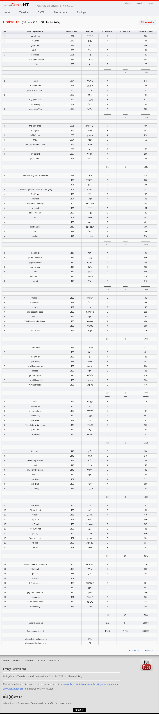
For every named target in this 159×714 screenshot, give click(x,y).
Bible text (147, 22)
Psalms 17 (149, 650)
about (128, 3)
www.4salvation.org (13, 688)
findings (41, 660)
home (6, 660)
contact (150, 3)
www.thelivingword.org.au (100, 684)
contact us (54, 660)
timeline (16, 660)
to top (79, 709)
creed (139, 3)
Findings (81, 12)
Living (15, 5)
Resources (60, 12)
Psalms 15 (134, 650)
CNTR (41, 12)
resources (29, 660)
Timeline (24, 12)
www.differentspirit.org (74, 684)
